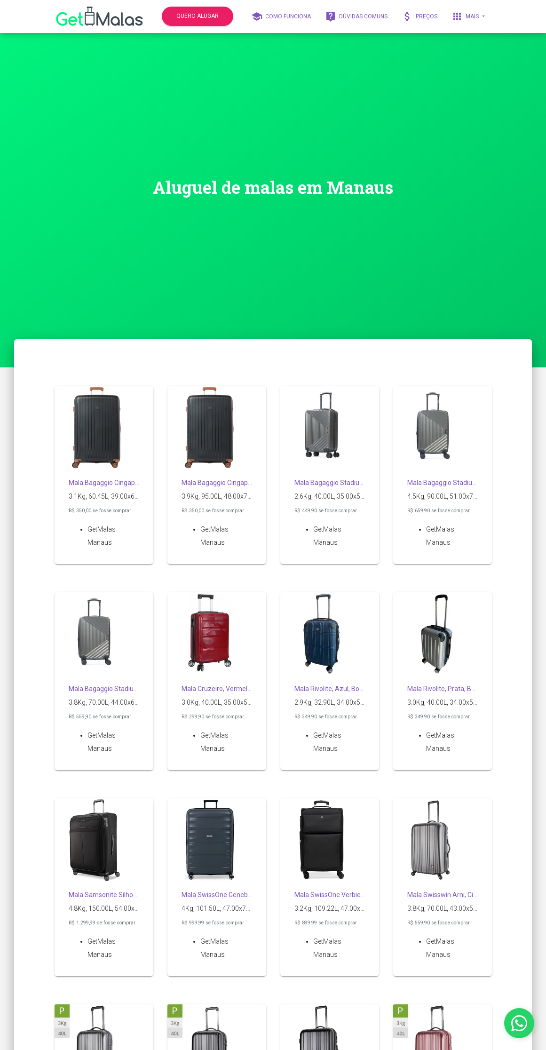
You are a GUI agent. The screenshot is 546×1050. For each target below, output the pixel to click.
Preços (419, 16)
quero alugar (197, 16)
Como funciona (281, 16)
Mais (465, 16)
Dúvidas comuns (356, 16)
